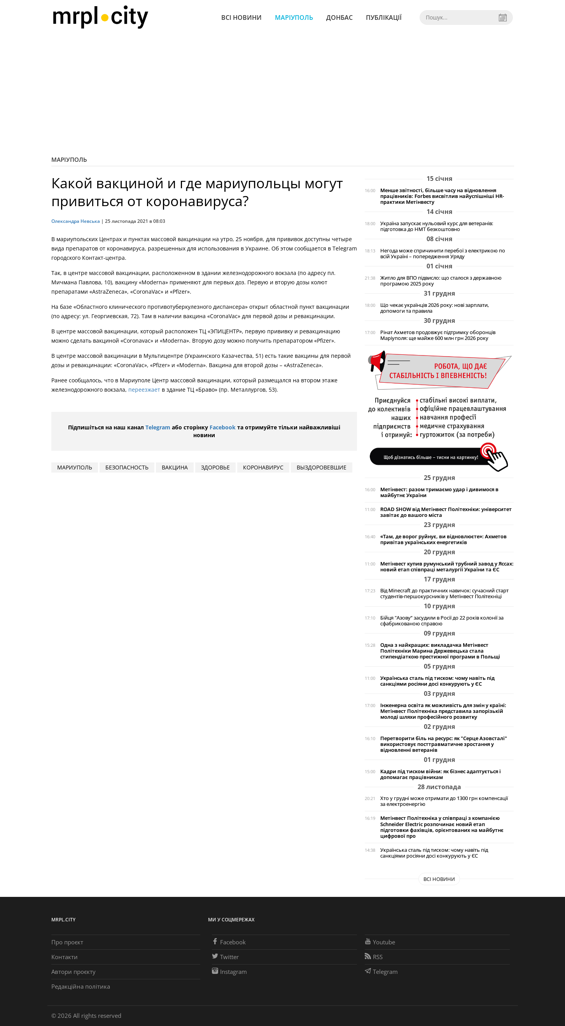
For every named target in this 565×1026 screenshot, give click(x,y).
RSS (374, 957)
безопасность (127, 467)
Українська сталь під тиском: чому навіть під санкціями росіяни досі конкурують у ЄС (437, 681)
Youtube (380, 942)
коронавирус (263, 467)
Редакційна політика (80, 986)
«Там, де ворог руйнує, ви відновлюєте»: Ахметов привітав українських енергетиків (443, 539)
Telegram (157, 427)
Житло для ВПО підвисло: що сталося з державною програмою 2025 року (441, 281)
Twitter (225, 957)
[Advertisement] (282, 93)
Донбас (339, 17)
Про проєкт (67, 942)
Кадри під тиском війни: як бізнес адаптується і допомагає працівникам (440, 774)
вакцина (175, 467)
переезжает (144, 389)
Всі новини (241, 17)
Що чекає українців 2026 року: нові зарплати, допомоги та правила (434, 308)
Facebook (223, 427)
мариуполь (74, 467)
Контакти (64, 957)
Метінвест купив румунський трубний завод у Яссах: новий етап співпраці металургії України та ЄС (447, 567)
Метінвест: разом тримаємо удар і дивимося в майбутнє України (439, 492)
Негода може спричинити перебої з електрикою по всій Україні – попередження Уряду (442, 253)
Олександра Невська (75, 221)
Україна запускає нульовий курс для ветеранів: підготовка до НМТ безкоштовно (436, 226)
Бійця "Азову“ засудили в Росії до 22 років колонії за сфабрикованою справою (442, 621)
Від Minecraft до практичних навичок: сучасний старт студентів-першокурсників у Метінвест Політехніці (444, 593)
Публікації (384, 17)
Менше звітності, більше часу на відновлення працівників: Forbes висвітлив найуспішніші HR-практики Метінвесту (442, 196)
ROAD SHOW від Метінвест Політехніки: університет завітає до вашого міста (446, 512)
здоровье (215, 467)
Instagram (229, 971)
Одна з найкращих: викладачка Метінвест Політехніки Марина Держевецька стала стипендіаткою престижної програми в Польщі (440, 651)
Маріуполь (294, 17)
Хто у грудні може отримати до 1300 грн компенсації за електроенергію (444, 801)
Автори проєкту (73, 971)
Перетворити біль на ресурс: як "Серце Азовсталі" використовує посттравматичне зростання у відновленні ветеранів (443, 744)
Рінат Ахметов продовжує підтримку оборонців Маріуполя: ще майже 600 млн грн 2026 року (437, 335)
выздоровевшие (321, 467)
